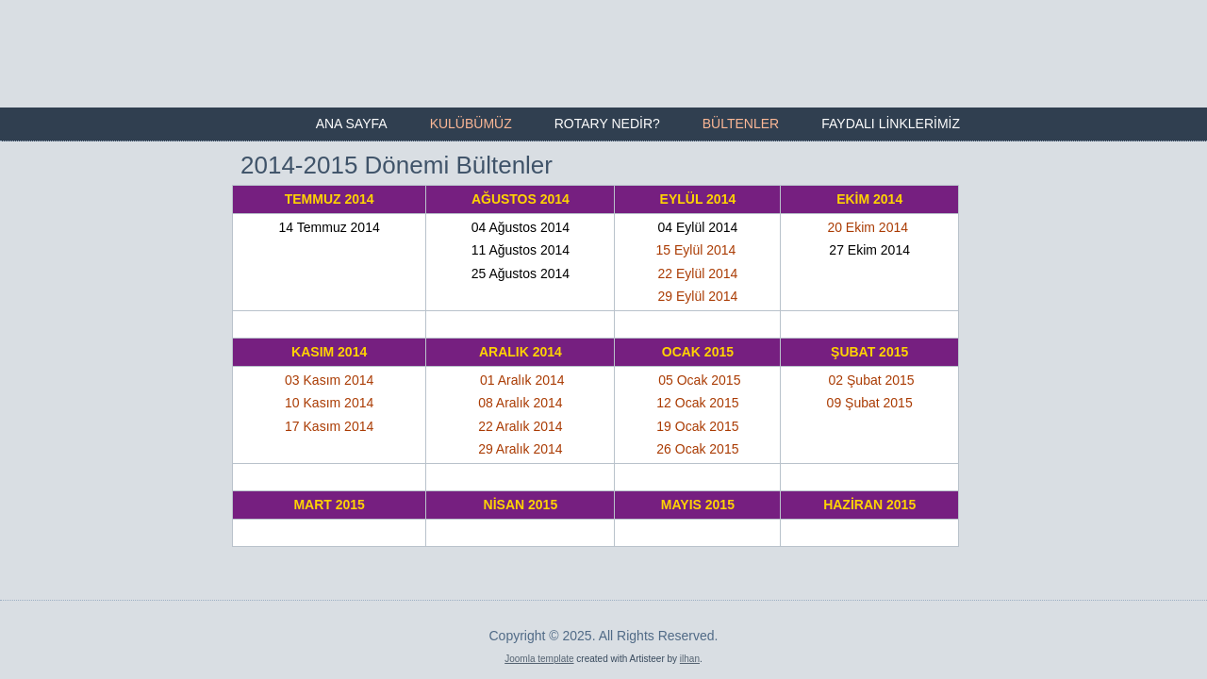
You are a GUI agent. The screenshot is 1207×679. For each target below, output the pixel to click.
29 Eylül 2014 (697, 296)
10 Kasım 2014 (329, 402)
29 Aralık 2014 (520, 448)
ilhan (690, 643)
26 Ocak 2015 (697, 448)
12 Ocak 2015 (697, 402)
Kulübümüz (471, 123)
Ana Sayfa (352, 123)
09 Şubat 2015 (870, 402)
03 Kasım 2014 (329, 380)
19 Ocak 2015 (697, 426)
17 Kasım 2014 (329, 426)
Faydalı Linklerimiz (890, 123)
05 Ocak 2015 (699, 380)
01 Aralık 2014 (522, 380)
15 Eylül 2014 (698, 249)
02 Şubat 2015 (872, 380)
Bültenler (741, 123)
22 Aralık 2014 (520, 426)
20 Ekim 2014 (867, 227)
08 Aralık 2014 (520, 402)
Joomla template (538, 643)
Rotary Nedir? (607, 123)
